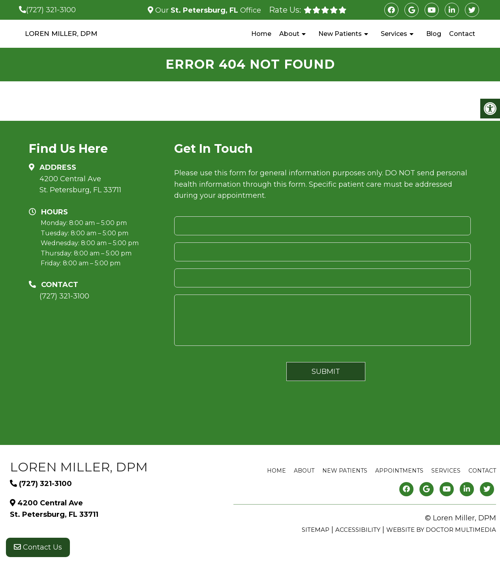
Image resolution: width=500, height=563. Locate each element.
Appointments (399, 470)
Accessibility (357, 529)
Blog (433, 34)
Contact (462, 34)
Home (261, 34)
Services (394, 34)
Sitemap (315, 529)
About (289, 34)
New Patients (340, 34)
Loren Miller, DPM (61, 34)
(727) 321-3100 (51, 10)
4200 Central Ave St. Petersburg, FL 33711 (80, 185)
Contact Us (38, 547)
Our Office (207, 10)
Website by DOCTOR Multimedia (441, 529)
